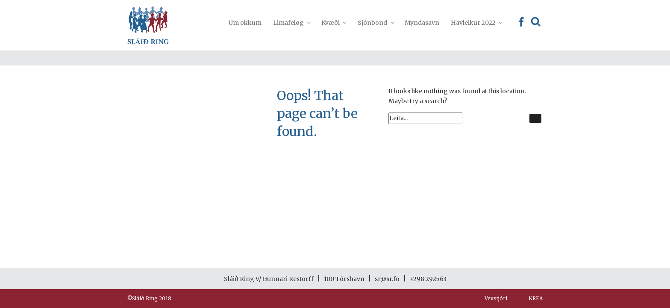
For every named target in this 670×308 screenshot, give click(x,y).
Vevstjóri (496, 298)
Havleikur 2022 (476, 23)
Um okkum (245, 23)
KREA (536, 298)
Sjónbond (375, 23)
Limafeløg (291, 23)
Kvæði (333, 23)
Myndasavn (422, 23)
